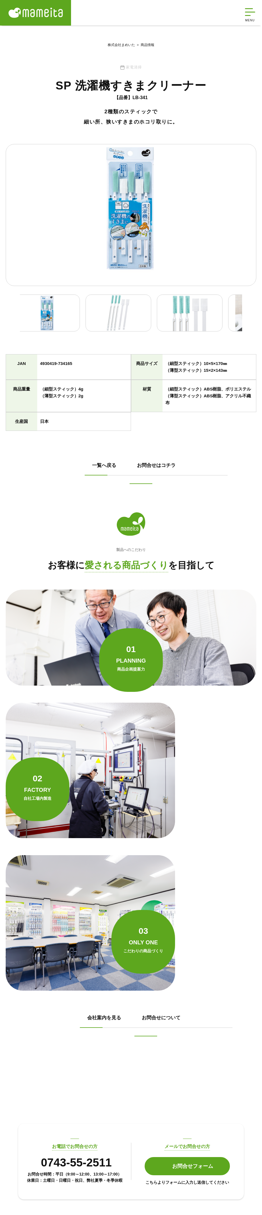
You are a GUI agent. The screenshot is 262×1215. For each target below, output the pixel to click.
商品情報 (144, 45)
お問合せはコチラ (94, 498)
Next (252, 318)
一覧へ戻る (87, 475)
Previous (10, 318)
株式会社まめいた (121, 45)
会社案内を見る (92, 852)
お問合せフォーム (192, 1017)
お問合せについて (94, 875)
